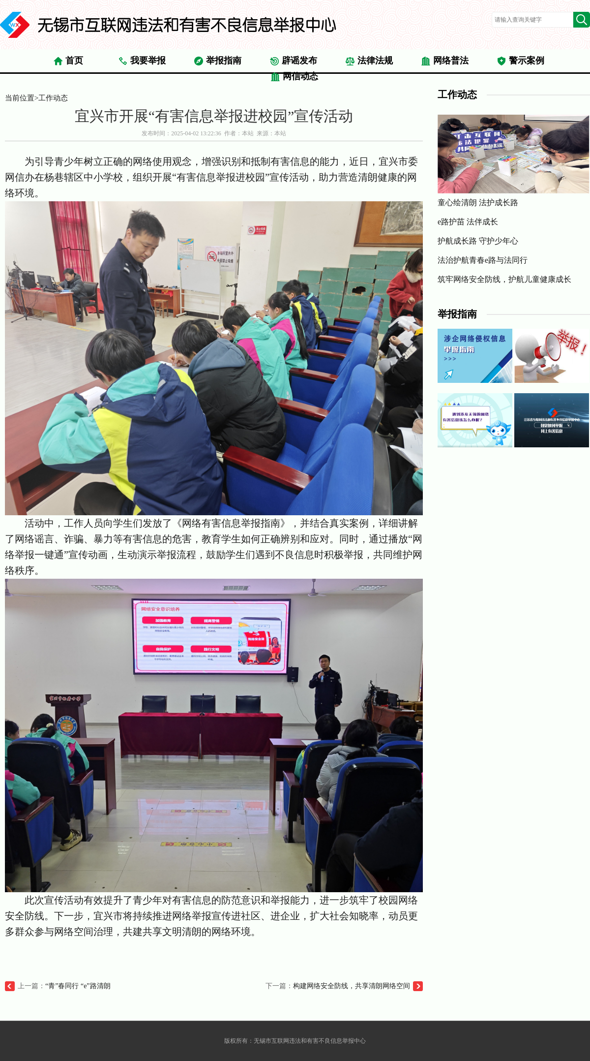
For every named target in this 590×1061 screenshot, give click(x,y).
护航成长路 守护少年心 (478, 241)
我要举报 (142, 61)
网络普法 (445, 61)
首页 (68, 61)
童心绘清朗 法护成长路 (514, 161)
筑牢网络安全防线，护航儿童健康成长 (504, 279)
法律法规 (369, 61)
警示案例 (520, 61)
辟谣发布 (293, 61)
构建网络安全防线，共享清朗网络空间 (351, 986)
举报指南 (217, 61)
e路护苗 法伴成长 (468, 222)
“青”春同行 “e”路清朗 (78, 986)
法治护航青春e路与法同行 (483, 260)
